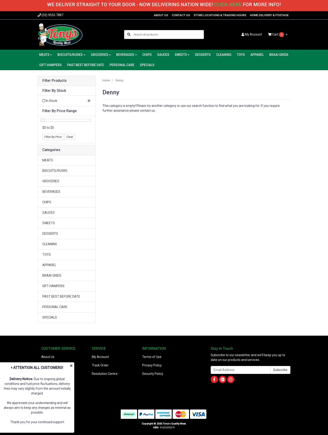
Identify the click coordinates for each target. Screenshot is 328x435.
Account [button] (251, 34)
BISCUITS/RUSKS (54, 170)
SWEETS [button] (181, 55)
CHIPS (147, 55)
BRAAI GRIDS (278, 55)
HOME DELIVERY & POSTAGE (269, 15)
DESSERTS (203, 55)
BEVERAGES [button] (125, 55)
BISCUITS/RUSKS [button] (70, 55)
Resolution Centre (105, 374)
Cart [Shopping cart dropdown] (276, 34)
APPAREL (257, 55)
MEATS (47, 160)
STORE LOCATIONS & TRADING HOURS (220, 15)
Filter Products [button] (54, 81)
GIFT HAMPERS (50, 65)
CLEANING (223, 55)
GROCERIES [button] (99, 55)
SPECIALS (147, 65)
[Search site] (128, 35)
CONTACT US (181, 15)
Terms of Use (151, 357)
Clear (70, 137)
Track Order (100, 365)
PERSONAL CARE (122, 65)
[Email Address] (240, 370)
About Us (47, 357)
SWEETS (48, 223)
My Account (100, 357)
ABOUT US (161, 15)
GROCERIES (50, 181)
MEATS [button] (44, 55)
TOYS (241, 55)
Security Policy (152, 374)
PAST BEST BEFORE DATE (85, 65)
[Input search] (168, 35)
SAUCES (163, 55)
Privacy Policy (152, 365)
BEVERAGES (51, 191)
